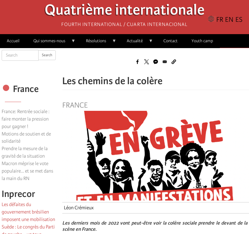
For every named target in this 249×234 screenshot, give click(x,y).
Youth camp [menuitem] (202, 40)
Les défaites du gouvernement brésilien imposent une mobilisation (28, 212)
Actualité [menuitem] (136, 43)
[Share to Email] (164, 61)
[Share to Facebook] (137, 61)
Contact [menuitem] (170, 40)
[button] (174, 61)
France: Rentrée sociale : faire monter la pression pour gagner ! (26, 119)
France (75, 105)
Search (47, 55)
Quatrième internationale (125, 11)
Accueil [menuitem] (13, 40)
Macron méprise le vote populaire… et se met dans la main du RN (27, 171)
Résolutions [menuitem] (97, 43)
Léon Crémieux (79, 208)
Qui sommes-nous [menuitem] (51, 43)
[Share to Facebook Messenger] (155, 61)
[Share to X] (146, 61)
